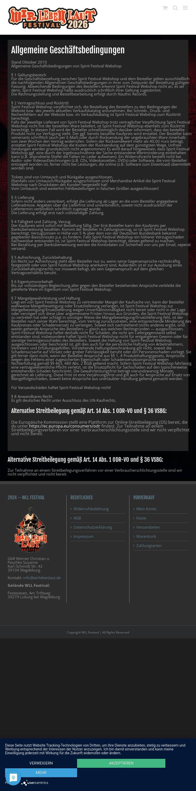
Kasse (141, 518)
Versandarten (148, 527)
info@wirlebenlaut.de (42, 577)
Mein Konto (146, 509)
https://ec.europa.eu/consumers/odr (64, 426)
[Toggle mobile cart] (165, 7)
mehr (163, 773)
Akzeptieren (98, 773)
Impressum (83, 536)
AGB (77, 518)
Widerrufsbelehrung (91, 509)
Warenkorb (146, 536)
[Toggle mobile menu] (185, 7)
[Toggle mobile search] (175, 7)
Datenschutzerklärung (93, 527)
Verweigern (33, 773)
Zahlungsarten (149, 545)
